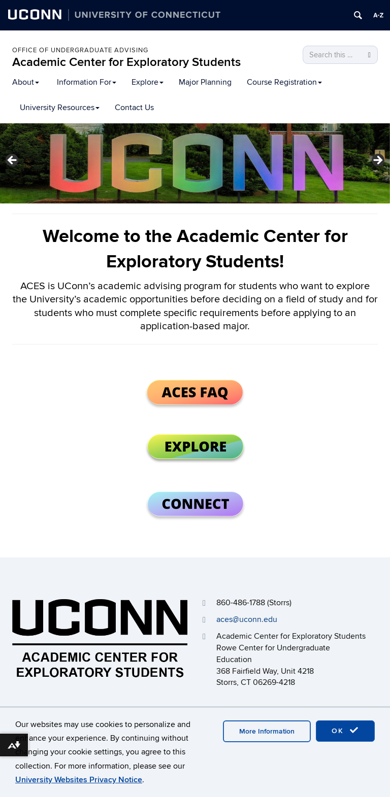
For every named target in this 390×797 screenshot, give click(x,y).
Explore (148, 82)
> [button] (377, 160)
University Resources (60, 107)
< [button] (12, 160)
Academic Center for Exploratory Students (126, 62)
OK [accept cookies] (345, 730)
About (25, 82)
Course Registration (284, 82)
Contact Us (134, 107)
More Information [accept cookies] (267, 731)
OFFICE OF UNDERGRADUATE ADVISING (80, 50)
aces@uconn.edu (246, 619)
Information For (86, 82)
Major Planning (205, 82)
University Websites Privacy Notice (78, 780)
